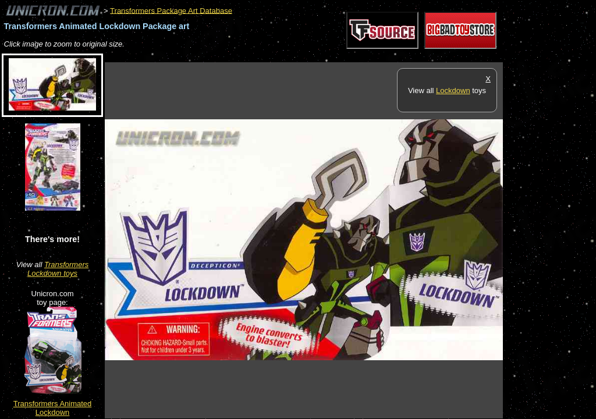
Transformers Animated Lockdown (52, 408)
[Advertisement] (316, 56)
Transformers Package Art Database (171, 10)
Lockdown (453, 90)
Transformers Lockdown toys (57, 269)
